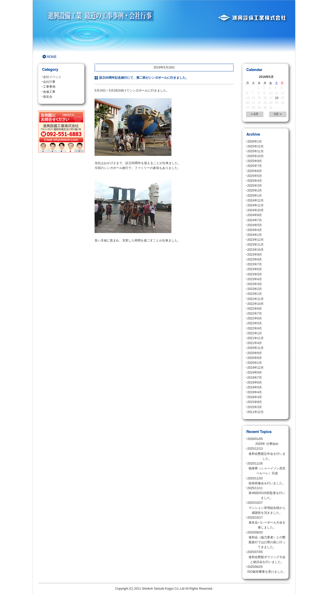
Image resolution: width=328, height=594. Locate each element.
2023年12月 (255, 239)
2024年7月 (254, 220)
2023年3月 (254, 284)
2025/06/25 (266, 569)
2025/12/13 (266, 454)
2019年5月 (254, 387)
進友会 (47, 96)
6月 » (278, 114)
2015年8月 (254, 402)
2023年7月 (254, 264)
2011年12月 (255, 412)
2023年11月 (255, 244)
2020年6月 (254, 358)
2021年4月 (254, 343)
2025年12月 (255, 146)
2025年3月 (254, 185)
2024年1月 (254, 235)
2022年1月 (254, 333)
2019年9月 (254, 372)
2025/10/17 (266, 523)
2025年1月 (254, 195)
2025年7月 (254, 166)
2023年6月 (254, 269)
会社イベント (52, 77)
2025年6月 (254, 171)
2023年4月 (254, 279)
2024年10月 (255, 210)
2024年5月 (254, 225)
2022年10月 (255, 304)
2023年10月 (255, 249)
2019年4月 (254, 392)
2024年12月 (255, 200)
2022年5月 (254, 323)
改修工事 (49, 92)
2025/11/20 (266, 481)
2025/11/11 (266, 493)
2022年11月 (255, 299)
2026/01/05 (266, 441)
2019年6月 (254, 382)
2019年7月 (254, 377)
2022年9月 (254, 308)
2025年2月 (254, 190)
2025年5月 (254, 176)
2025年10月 (255, 156)
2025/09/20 (266, 540)
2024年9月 (254, 215)
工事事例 (49, 86)
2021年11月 (255, 338)
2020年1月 (254, 363)
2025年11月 (255, 151)
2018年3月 (254, 397)
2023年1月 (254, 294)
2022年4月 (254, 328)
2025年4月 (254, 181)
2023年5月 (254, 274)
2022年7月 (254, 313)
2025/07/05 (266, 557)
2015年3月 (254, 407)
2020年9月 (254, 353)
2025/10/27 (266, 508)
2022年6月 (254, 318)
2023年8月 (254, 259)
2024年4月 (254, 230)
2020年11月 (255, 348)
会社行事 (49, 82)
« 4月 (255, 114)
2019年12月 (255, 367)
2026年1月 (254, 141)
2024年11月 (255, 205)
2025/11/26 (266, 469)
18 (276, 98)
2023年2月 (254, 289)
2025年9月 (254, 161)
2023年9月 (254, 254)
